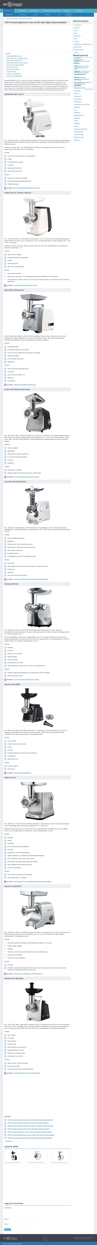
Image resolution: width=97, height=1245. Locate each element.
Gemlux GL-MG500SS (13, 74)
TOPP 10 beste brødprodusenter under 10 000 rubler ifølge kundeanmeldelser (31, 1135)
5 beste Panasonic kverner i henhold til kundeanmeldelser (30, 579)
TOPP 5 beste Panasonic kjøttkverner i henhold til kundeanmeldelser (28, 1123)
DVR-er (76, 30)
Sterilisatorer (78, 101)
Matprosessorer (78, 49)
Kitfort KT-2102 (11, 71)
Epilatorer (77, 140)
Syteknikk (77, 123)
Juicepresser (78, 99)
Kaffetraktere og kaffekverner (82, 44)
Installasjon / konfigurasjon (51, 10)
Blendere (76, 28)
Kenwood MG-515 (12, 67)
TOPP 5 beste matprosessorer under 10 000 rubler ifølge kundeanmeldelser (30, 1120)
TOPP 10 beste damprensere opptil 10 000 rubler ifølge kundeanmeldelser (30, 1138)
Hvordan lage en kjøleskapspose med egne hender (82, 61)
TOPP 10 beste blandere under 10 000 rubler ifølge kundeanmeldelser (29, 1129)
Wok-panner (77, 96)
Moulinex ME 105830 (13, 69)
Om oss (44, 1236)
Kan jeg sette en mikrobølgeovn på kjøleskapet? (79, 84)
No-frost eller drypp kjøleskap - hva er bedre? (81, 78)
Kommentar (7, 1208)
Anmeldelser (21, 10)
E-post (6, 1224)
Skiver (76, 52)
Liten (68, 14)
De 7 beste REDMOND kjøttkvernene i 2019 (26, 188)
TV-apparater (23, 14)
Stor (59, 14)
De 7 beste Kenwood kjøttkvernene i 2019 (26, 679)
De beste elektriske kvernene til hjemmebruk (26, 1073)
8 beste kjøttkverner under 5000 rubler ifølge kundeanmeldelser (32, 881)
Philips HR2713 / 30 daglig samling (17, 58)
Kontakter (45, 1238)
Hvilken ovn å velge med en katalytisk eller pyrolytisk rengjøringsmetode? (82, 72)
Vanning (76, 41)
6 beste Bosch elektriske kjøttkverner (24, 384)
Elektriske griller (79, 134)
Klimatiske (47, 14)
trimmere (76, 55)
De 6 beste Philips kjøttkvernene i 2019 (25, 285)
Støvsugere (77, 91)
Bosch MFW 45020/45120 (14, 60)
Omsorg (67, 10)
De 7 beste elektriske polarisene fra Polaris (26, 477)
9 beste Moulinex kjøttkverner (22, 773)
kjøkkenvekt (77, 47)
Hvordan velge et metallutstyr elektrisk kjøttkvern (28, 973)
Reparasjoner (78, 10)
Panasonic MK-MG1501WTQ (15, 65)
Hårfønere (77, 112)
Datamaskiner (8, 14)
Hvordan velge (9, 10)
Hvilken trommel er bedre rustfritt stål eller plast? (81, 66)
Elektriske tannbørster (80, 129)
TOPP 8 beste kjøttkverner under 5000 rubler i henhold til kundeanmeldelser (30, 1126)
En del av (35, 14)
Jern (75, 110)
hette (75, 33)
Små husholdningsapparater (14, 1162)
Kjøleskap (77, 118)
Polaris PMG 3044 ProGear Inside (17, 63)
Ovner (76, 38)
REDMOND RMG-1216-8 (14, 56)
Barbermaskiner (79, 132)
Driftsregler (34, 10)
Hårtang (76, 126)
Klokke (76, 121)
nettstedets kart (46, 1240)
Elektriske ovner (79, 137)
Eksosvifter (77, 36)
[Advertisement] (37, 37)
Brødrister (77, 107)
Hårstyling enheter (79, 88)
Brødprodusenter (79, 115)
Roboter (76, 93)
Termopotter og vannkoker (82, 104)
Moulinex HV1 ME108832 (14, 76)
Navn (6, 1219)
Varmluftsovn (78, 25)
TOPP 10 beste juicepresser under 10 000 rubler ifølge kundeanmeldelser (30, 1132)
